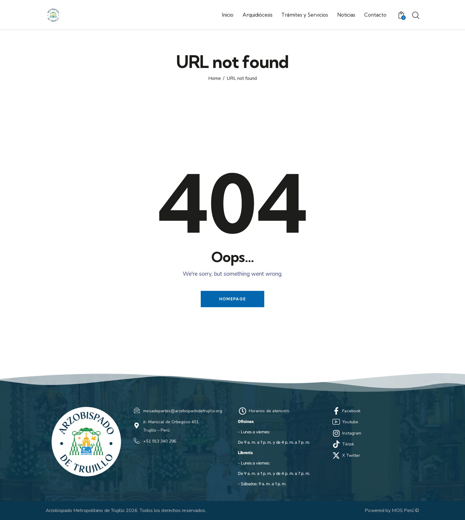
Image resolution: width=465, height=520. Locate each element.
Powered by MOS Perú (389, 510)
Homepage (232, 299)
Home (214, 79)
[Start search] (416, 15)
